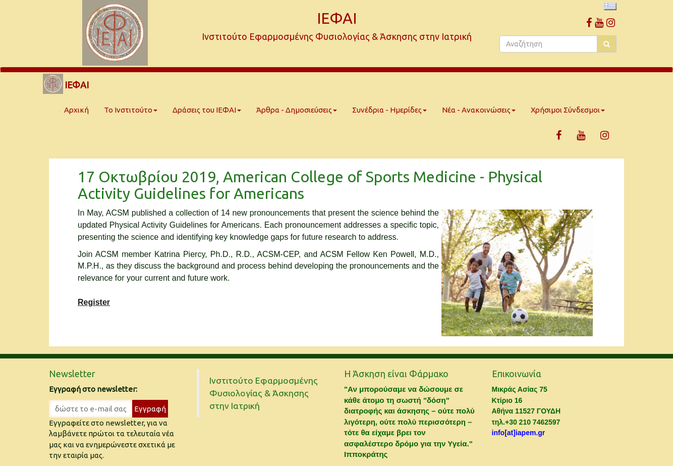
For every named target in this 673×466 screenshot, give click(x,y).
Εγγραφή (150, 408)
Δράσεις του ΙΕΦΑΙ (207, 110)
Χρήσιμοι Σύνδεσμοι (568, 110)
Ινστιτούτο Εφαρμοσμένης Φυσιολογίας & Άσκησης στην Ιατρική (263, 393)
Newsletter (72, 374)
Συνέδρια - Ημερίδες (389, 110)
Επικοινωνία (516, 374)
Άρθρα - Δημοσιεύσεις (296, 110)
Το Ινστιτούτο (130, 110)
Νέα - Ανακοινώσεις (479, 110)
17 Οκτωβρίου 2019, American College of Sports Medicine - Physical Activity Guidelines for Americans (310, 185)
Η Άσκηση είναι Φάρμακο (396, 374)
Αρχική (76, 110)
